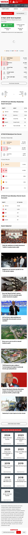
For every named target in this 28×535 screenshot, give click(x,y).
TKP (6, 182)
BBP (8, 64)
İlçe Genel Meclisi (20, 13)
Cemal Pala (9, 67)
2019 (19, 532)
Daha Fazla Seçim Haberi (14, 423)
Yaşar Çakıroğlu (11, 76)
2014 (24, 532)
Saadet (8, 73)
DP (7, 78)
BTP (8, 68)
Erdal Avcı (9, 62)
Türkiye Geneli (5, 8)
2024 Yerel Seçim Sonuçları (8, 532)
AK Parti (8, 59)
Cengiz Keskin (10, 72)
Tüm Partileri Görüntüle (14, 83)
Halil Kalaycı (10, 58)
